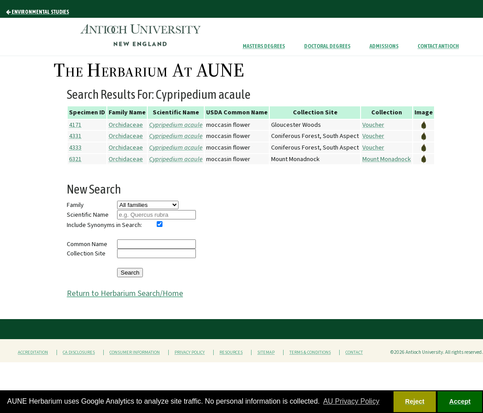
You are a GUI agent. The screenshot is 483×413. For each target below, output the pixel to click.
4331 (75, 136)
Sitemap (266, 352)
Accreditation (33, 352)
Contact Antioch (438, 46)
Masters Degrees (264, 46)
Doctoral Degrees (327, 46)
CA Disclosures (79, 352)
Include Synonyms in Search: (104, 225)
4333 (75, 147)
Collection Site (86, 253)
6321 (75, 159)
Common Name (87, 244)
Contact (354, 352)
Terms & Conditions (310, 352)
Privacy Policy (190, 352)
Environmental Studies (37, 12)
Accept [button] (460, 401)
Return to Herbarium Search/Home (125, 293)
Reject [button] (414, 401)
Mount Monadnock (386, 159)
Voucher (373, 125)
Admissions (383, 46)
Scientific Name (88, 214)
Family (75, 205)
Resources (231, 352)
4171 (75, 125)
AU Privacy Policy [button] (351, 401)
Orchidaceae (126, 125)
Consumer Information (135, 352)
